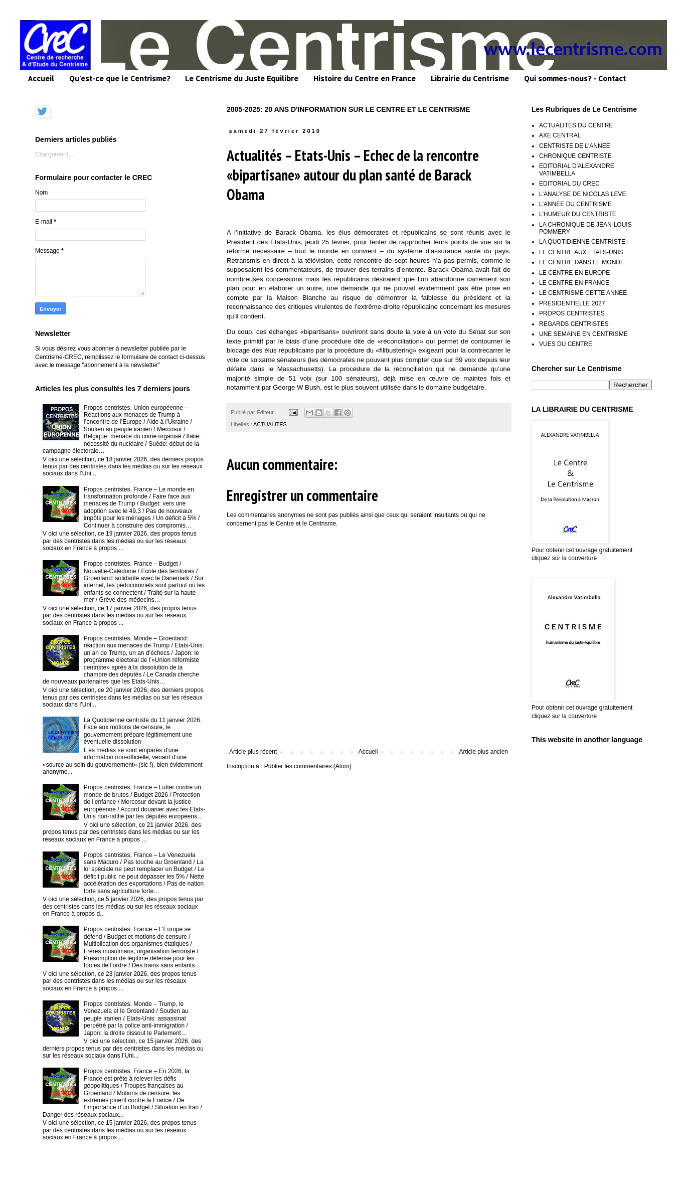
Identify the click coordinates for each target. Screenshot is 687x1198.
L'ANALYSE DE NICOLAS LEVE (582, 194)
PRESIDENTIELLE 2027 (572, 303)
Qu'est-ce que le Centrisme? (119, 78)
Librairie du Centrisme (470, 78)
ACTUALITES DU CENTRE (576, 125)
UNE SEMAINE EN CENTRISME (583, 333)
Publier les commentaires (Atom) (308, 766)
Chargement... (54, 154)
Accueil (41, 78)
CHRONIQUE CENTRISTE (575, 155)
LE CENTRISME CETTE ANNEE (583, 292)
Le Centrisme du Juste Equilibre (241, 78)
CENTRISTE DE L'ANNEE (574, 145)
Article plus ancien (483, 751)
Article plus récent (253, 751)
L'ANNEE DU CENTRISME (575, 204)
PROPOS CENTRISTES (572, 313)
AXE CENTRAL (560, 135)
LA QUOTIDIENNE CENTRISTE (582, 241)
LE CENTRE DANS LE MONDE (581, 262)
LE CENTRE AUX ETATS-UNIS (581, 252)
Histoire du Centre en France (364, 78)
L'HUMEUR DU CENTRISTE (577, 214)
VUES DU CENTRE (565, 344)
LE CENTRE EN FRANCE (574, 282)
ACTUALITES (270, 424)
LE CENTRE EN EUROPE (574, 272)
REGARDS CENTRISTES (574, 323)
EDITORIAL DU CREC (569, 183)
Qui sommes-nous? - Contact (575, 78)
